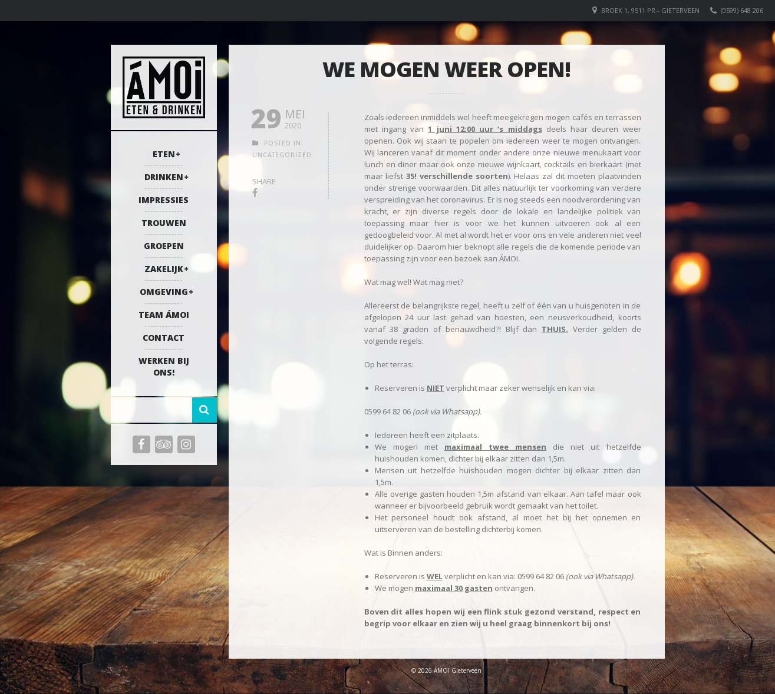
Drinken (163, 176)
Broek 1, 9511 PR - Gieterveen (650, 10)
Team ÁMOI (163, 314)
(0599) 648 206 (742, 10)
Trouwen (163, 222)
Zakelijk (163, 268)
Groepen (164, 245)
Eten (164, 154)
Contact (163, 337)
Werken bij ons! (163, 366)
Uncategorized (282, 155)
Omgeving (164, 291)
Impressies (163, 199)
